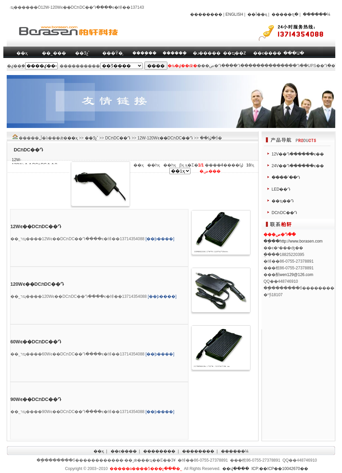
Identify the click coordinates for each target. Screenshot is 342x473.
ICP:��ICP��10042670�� (279, 468)
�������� (206, 14)
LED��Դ (281, 189)
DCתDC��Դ (117, 138)
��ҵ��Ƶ (234, 53)
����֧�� (144, 53)
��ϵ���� (267, 53)
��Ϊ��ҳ (257, 14)
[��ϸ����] (160, 238)
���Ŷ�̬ (112, 53)
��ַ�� (272, 241)
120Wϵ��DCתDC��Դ (37, 284)
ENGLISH (234, 14)
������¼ (316, 14)
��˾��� (54, 53)
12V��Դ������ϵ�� (298, 154)
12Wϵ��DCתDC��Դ (35, 226)
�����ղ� (285, 14)
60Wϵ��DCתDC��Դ (35, 341)
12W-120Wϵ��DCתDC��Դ (165, 138)
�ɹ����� (207, 53)
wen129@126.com (296, 274)
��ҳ (21, 53)
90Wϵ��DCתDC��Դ (35, 399)
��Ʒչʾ (82, 53)
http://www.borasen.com (301, 241)
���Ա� (293, 53)
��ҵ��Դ (283, 201)
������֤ (175, 53)
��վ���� (235, 468)
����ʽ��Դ (286, 177)
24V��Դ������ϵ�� (298, 165)
